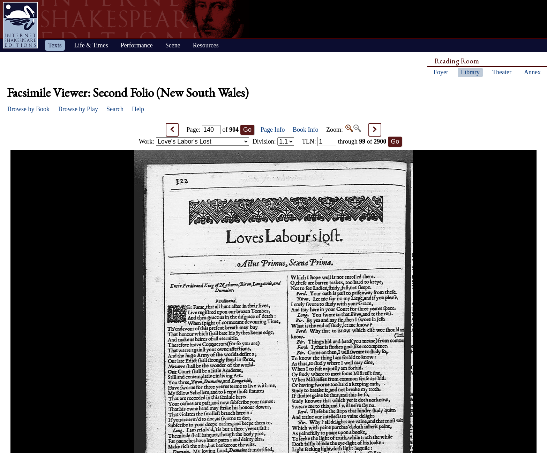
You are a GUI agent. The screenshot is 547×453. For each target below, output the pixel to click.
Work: (194, 141)
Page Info (273, 129)
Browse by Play (78, 109)
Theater (501, 72)
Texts (55, 45)
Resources (206, 45)
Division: (273, 141)
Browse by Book (28, 109)
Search (114, 109)
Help (138, 109)
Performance (137, 45)
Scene (172, 45)
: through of (344, 141)
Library (470, 72)
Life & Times (91, 45)
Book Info (306, 129)
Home (20, 25)
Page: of (213, 129)
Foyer (441, 72)
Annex (532, 72)
